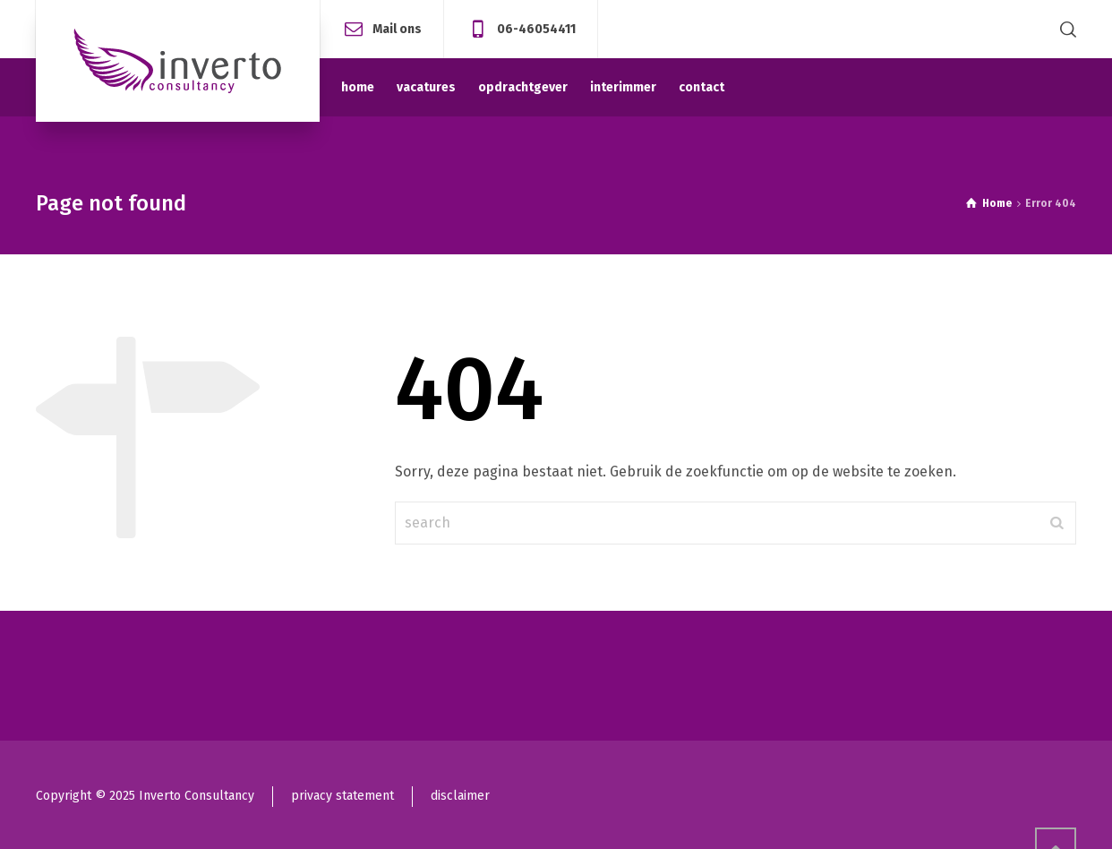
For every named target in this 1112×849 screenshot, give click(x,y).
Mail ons (397, 28)
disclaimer (460, 795)
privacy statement (342, 795)
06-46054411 (536, 28)
